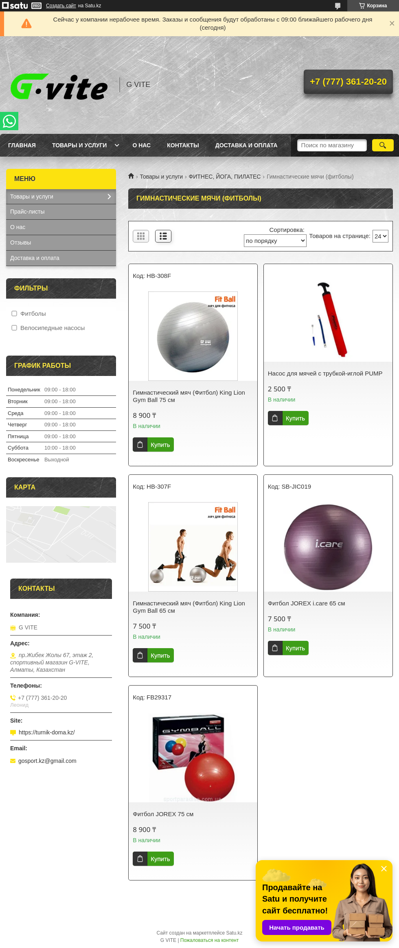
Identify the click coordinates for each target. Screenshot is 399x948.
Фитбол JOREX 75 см (163, 813)
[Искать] (383, 145)
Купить (160, 444)
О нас (141, 145)
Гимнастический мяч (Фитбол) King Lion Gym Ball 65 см (189, 607)
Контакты (183, 145)
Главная (22, 145)
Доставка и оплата (246, 145)
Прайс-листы (27, 211)
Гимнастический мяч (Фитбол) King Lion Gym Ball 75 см (189, 396)
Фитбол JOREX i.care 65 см (306, 603)
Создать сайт (61, 6)
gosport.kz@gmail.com (47, 761)
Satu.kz (234, 933)
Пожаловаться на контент (209, 940)
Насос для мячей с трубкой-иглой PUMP (325, 373)
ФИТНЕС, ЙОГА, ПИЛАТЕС (225, 176)
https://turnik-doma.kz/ (47, 732)
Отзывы (20, 242)
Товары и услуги (79, 145)
